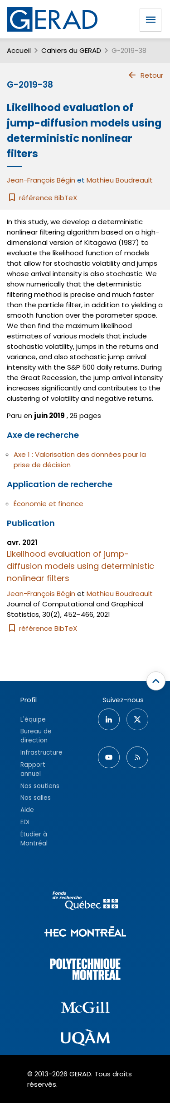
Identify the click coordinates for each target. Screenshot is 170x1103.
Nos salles (35, 797)
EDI (24, 822)
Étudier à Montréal (34, 839)
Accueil (19, 50)
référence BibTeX (42, 197)
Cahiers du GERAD (71, 50)
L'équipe (33, 719)
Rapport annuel (32, 769)
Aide (27, 810)
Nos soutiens (39, 786)
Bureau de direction (36, 736)
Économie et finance (48, 503)
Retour (145, 75)
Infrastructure (41, 752)
